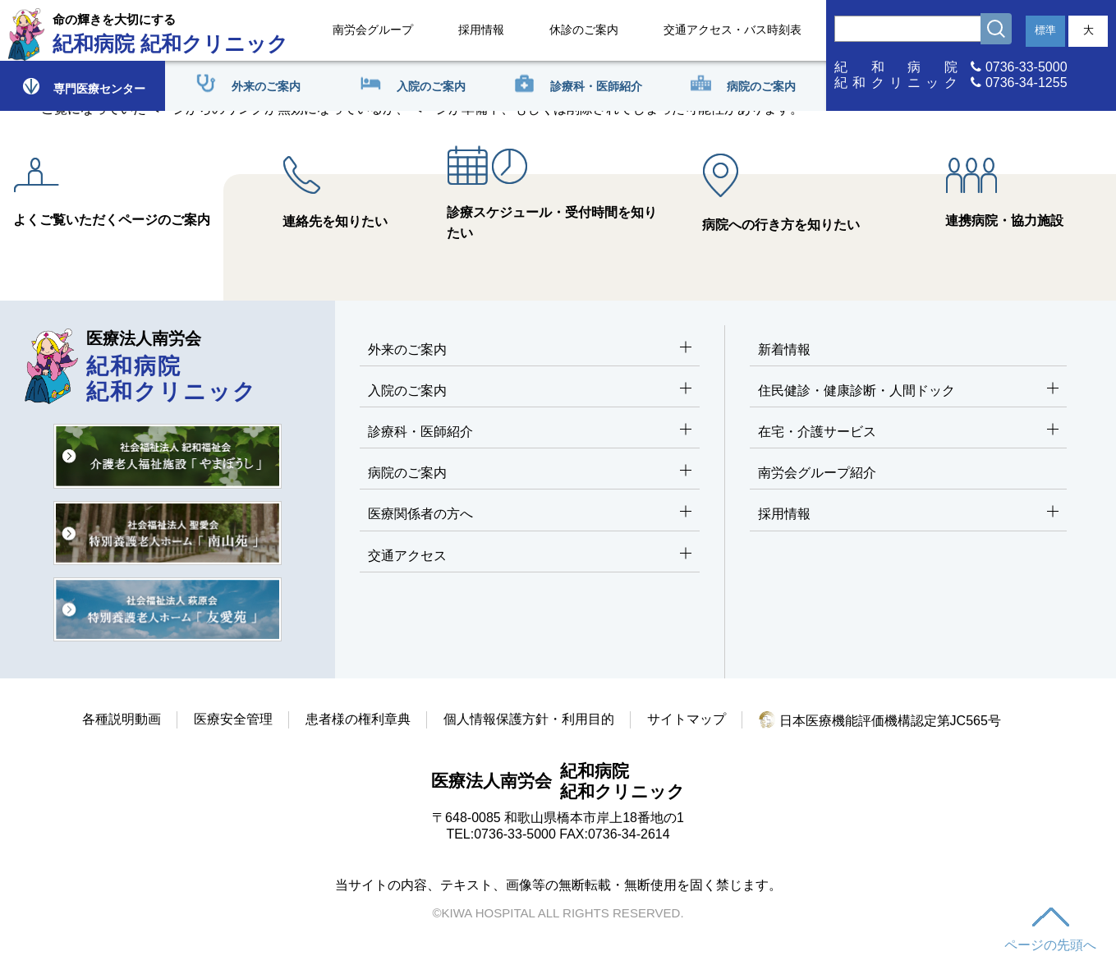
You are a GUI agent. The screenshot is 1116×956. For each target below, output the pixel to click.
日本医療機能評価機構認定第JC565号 (880, 721)
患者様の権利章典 (358, 719)
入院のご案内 (530, 391)
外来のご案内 (530, 350)
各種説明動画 (121, 719)
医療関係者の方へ (530, 514)
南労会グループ (373, 29)
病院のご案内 (530, 473)
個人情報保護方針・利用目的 (528, 719)
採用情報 (481, 29)
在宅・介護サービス (908, 432)
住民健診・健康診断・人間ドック (908, 391)
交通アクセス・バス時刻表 (732, 29)
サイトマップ (686, 719)
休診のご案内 (583, 29)
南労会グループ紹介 (817, 473)
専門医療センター (83, 86)
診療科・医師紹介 (530, 432)
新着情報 (784, 349)
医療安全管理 (233, 719)
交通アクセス (530, 556)
